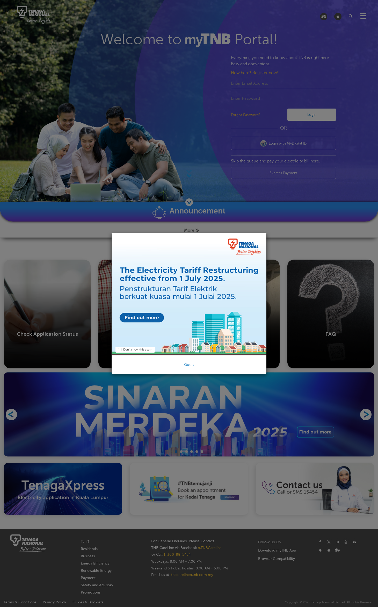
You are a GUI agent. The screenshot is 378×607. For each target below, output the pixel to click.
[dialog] (189, 303)
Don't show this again (135, 349)
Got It (189, 365)
